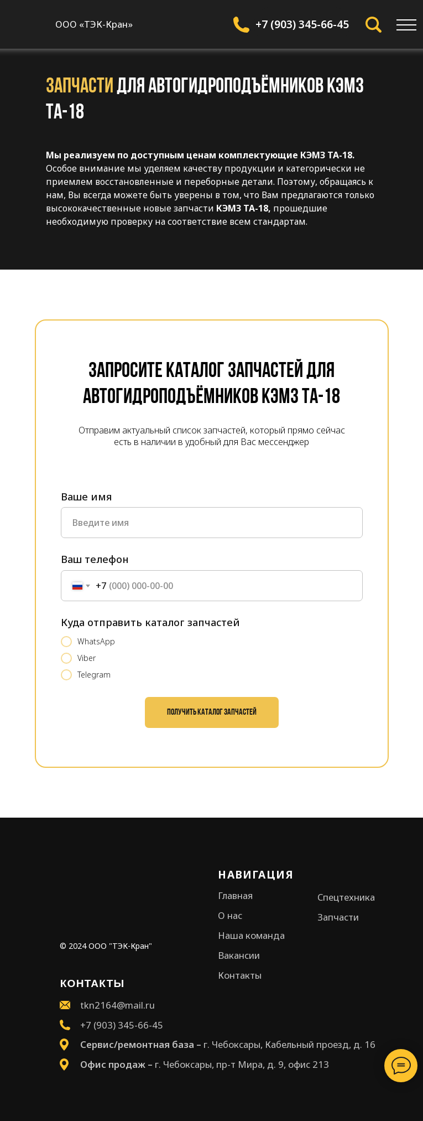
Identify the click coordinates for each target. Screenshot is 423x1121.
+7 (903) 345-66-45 (302, 24)
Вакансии (239, 955)
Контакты (240, 975)
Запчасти (338, 917)
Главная (235, 895)
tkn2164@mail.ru (117, 1005)
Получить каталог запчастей (212, 712)
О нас (230, 915)
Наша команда (251, 935)
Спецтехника (346, 897)
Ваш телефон (94, 559)
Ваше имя (86, 496)
